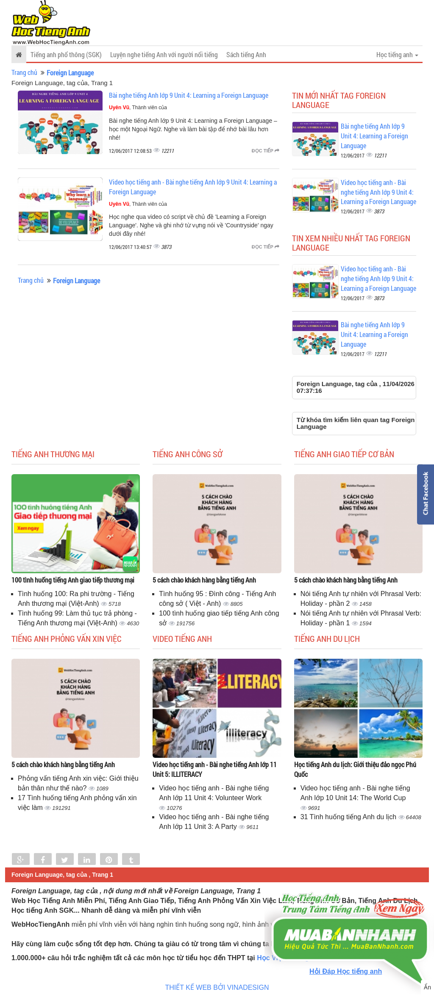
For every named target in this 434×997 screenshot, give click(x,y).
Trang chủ (24, 72)
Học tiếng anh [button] (397, 54)
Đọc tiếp (265, 150)
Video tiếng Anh (182, 638)
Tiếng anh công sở (188, 453)
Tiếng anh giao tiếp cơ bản (344, 453)
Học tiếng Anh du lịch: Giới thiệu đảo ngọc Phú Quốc (355, 769)
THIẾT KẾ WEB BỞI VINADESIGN (217, 987)
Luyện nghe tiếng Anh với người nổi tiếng (164, 54)
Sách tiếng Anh (246, 54)
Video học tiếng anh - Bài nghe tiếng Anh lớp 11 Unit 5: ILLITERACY (215, 769)
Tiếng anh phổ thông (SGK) (66, 54)
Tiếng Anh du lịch (327, 638)
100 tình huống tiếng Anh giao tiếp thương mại (72, 579)
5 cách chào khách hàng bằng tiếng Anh (204, 579)
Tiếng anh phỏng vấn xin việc (66, 638)
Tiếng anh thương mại (53, 453)
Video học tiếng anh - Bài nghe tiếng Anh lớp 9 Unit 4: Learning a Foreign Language (378, 192)
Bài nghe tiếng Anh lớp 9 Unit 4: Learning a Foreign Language (188, 95)
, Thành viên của (138, 107)
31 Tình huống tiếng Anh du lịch (349, 816)
